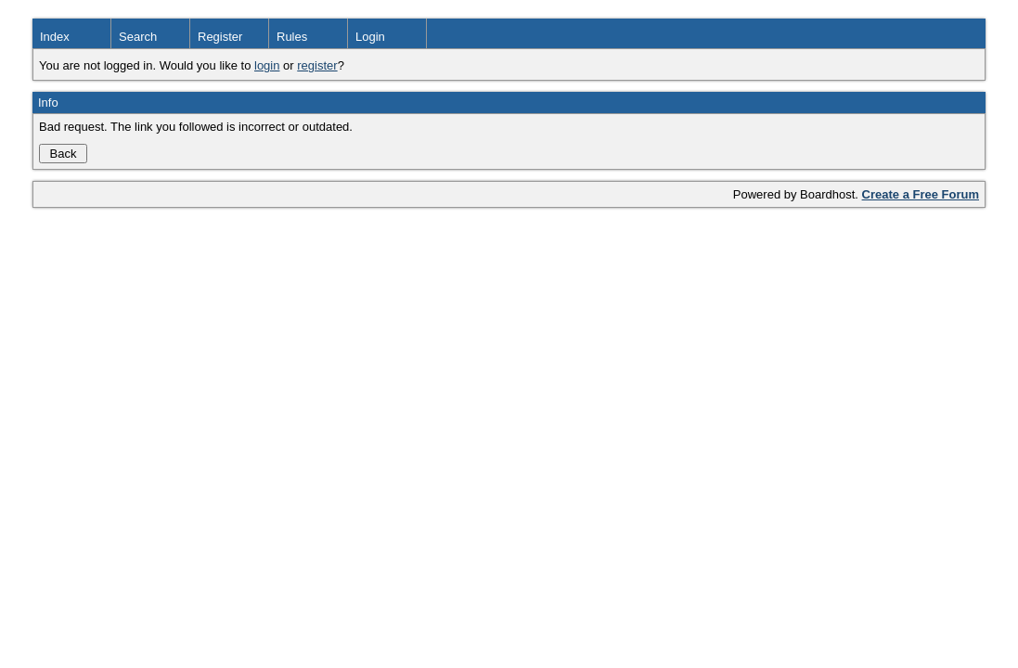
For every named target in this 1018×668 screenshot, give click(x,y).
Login (370, 37)
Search (138, 37)
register (317, 65)
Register (220, 37)
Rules (292, 37)
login (266, 65)
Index (55, 37)
